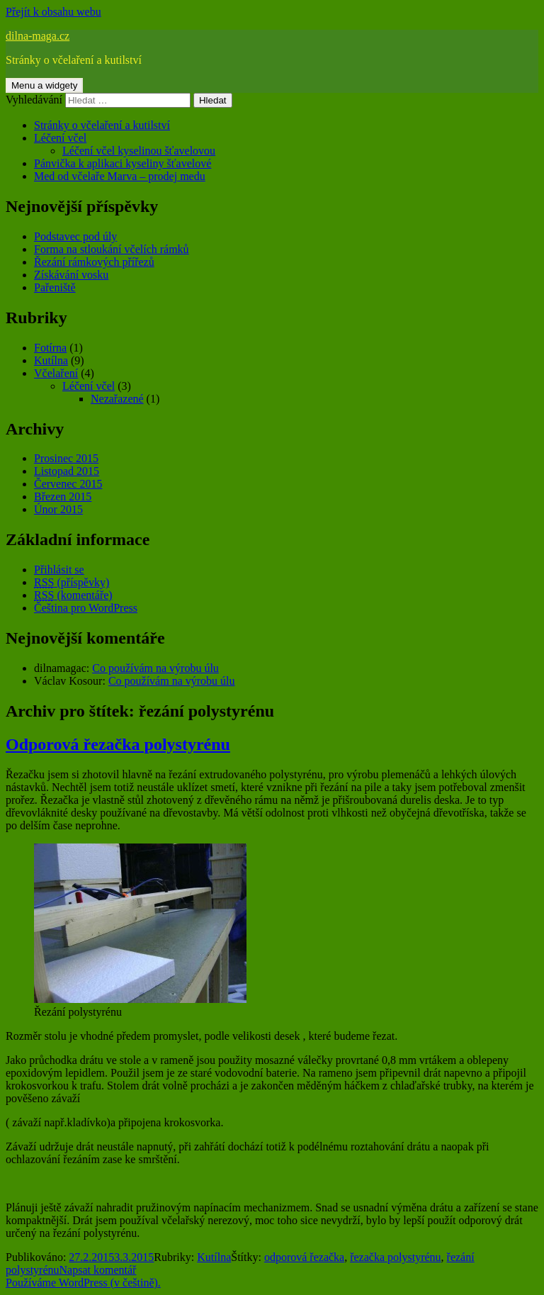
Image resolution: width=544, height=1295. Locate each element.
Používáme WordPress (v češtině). (83, 1283)
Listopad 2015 (66, 471)
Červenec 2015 (68, 484)
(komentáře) (73, 595)
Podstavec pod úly (75, 236)
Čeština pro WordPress (85, 608)
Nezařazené (117, 399)
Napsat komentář (98, 1270)
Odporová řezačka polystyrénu (118, 744)
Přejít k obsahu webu (53, 12)
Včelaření (56, 373)
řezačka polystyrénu (395, 1257)
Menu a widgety (44, 85)
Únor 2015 (58, 509)
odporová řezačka (304, 1257)
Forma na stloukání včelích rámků (111, 249)
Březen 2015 (62, 496)
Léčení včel (60, 138)
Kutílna (51, 360)
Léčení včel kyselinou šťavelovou (138, 151)
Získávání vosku (71, 275)
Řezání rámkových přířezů (94, 262)
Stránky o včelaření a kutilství (102, 125)
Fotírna (50, 348)
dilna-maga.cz (37, 36)
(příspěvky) (71, 582)
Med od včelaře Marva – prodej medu (119, 176)
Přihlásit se (59, 570)
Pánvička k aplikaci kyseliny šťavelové (122, 163)
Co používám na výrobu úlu (155, 668)
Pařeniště (55, 287)
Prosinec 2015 (66, 458)
